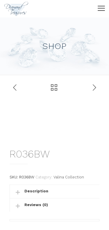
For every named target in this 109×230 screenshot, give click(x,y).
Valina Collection (68, 177)
